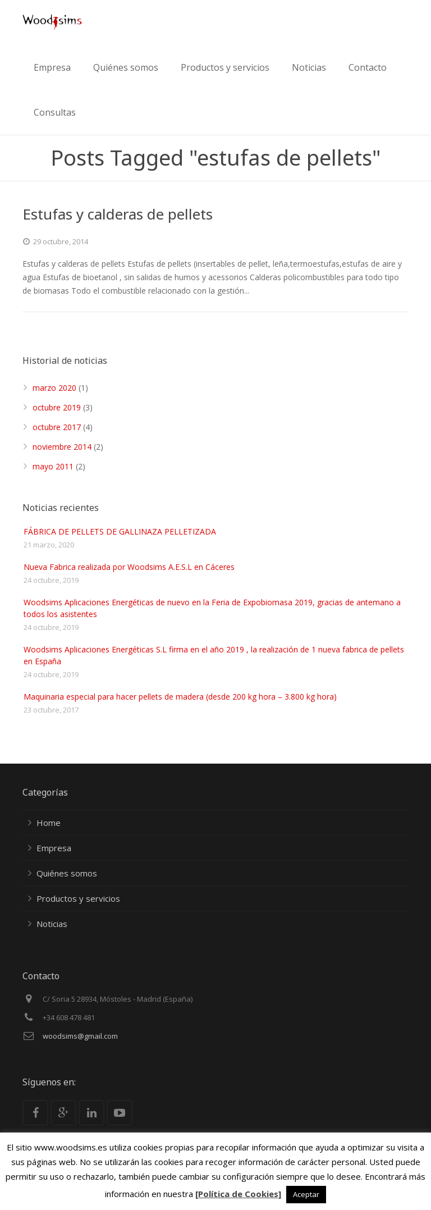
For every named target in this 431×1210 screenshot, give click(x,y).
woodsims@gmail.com (80, 1036)
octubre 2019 (57, 407)
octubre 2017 (57, 427)
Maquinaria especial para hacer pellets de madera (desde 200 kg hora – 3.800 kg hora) (180, 696)
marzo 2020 (54, 387)
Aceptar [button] (306, 1194)
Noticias (51, 923)
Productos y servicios (78, 898)
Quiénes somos (66, 873)
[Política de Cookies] (238, 1193)
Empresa (53, 847)
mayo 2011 (53, 466)
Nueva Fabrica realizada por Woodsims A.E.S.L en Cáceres (129, 566)
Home (48, 822)
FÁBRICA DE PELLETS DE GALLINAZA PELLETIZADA (120, 531)
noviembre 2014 (62, 446)
